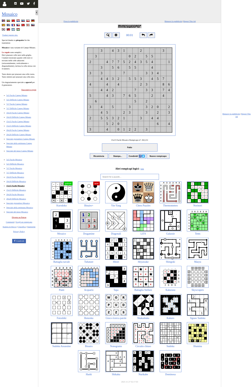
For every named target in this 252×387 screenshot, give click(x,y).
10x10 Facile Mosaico (15, 177)
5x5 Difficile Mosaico (15, 164)
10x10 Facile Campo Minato (17, 113)
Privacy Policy (19, 231)
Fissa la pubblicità (71, 21)
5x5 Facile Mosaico (14, 159)
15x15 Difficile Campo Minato (18, 126)
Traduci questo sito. (10, 35)
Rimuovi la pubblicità (173, 21)
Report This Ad (189, 21)
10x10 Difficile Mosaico (16, 181)
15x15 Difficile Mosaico (16, 190)
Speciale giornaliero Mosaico (18, 203)
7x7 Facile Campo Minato (16, 104)
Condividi (20, 241)
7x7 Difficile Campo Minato (17, 108)
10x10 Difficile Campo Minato (18, 117)
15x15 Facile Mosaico (15, 186)
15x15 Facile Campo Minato (17, 121)
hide (142, 169)
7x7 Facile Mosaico (14, 168)
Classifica (22, 227)
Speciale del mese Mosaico (17, 212)
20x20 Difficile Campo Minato (18, 134)
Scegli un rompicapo (24, 222)
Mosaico (9, 14)
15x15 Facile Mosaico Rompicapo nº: (129, 140)
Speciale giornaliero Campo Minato (20, 139)
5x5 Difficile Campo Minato (17, 100)
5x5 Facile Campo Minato (16, 95)
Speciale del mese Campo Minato (19, 151)
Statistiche (31, 227)
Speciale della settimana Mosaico (19, 207)
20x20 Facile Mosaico (15, 194)
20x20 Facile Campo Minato (17, 130)
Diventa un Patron (19, 217)
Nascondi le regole (28, 90)
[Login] (4, 4)
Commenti (10, 222)
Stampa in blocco (10, 227)
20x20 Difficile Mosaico (16, 199)
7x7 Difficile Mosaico (15, 173)
